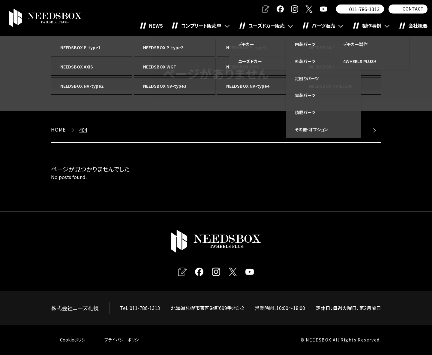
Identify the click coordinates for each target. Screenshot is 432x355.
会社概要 (418, 25)
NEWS (156, 25)
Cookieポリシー (74, 340)
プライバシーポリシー (123, 340)
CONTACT (413, 9)
